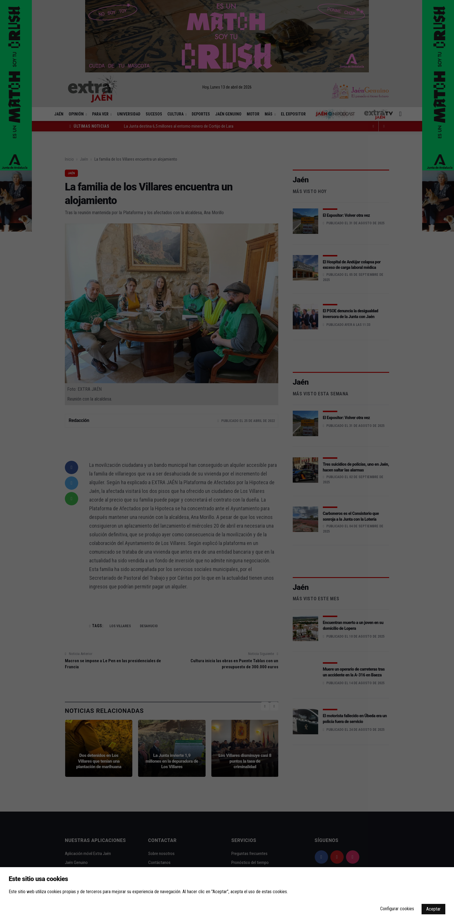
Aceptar (433, 909)
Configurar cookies (397, 908)
